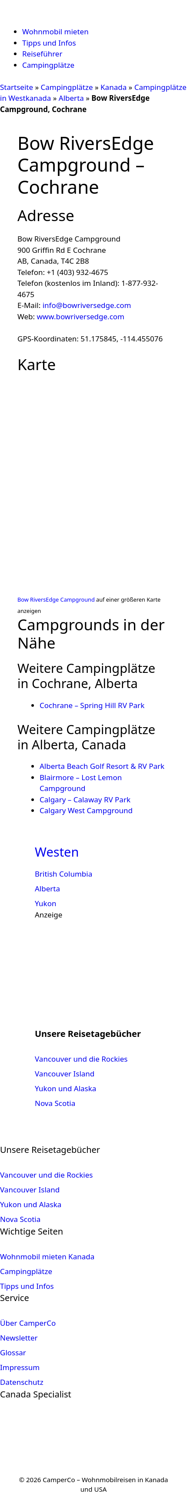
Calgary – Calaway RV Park (85, 799)
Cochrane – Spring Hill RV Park (92, 705)
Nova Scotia (55, 1103)
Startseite (16, 87)
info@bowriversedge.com (87, 305)
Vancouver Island (64, 1074)
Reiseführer (42, 54)
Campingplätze (48, 65)
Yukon (46, 903)
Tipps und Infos (49, 43)
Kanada (113, 87)
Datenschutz (21, 1382)
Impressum (20, 1367)
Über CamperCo (28, 1323)
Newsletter (19, 1338)
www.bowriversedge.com (81, 316)
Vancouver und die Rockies (81, 1059)
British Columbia (63, 874)
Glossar (13, 1352)
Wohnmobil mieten (55, 31)
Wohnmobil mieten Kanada (47, 1256)
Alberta (71, 98)
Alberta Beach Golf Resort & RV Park (102, 766)
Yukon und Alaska (65, 1088)
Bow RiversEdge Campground (56, 599)
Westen (57, 851)
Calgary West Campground (86, 810)
